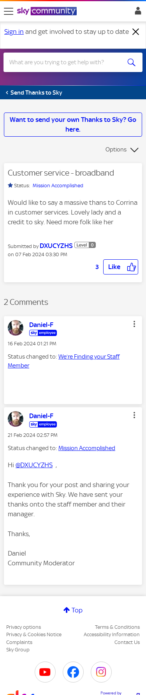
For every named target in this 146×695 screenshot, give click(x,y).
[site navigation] (8, 11)
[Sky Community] (48, 12)
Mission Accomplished (58, 185)
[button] (120, 266)
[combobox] (66, 62)
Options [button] (116, 149)
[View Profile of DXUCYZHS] (56, 246)
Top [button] (77, 610)
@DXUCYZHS (34, 465)
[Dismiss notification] (136, 32)
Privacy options (23, 627)
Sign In (136, 13)
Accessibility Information (112, 634)
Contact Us (127, 642)
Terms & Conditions (117, 627)
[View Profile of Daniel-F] (41, 325)
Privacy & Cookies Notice (34, 634)
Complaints (19, 642)
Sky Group (18, 650)
